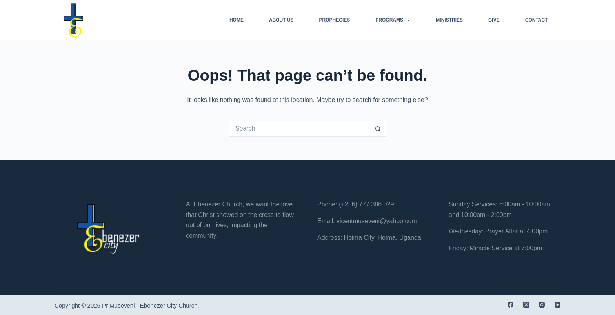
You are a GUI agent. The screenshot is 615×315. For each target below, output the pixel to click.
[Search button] (378, 129)
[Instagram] (542, 305)
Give (494, 20)
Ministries (449, 20)
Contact (536, 20)
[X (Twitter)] (526, 305)
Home (236, 20)
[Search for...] (299, 129)
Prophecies (334, 20)
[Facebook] (510, 305)
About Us (281, 20)
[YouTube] (557, 305)
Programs (394, 20)
